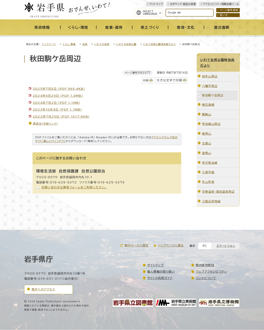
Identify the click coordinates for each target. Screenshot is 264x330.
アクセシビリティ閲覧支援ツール (221, 4)
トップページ (49, 44)
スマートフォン (225, 246)
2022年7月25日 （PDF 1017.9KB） (61, 116)
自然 (84, 44)
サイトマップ (156, 4)
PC (205, 246)
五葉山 (206, 143)
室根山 (206, 153)
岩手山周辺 (209, 76)
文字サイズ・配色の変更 (183, 4)
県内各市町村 (205, 265)
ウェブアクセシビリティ (211, 271)
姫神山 (206, 133)
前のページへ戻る (137, 245)
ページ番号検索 (229, 10)
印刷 (146, 80)
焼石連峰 (208, 104)
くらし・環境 (69, 44)
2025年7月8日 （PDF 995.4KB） (59, 88)
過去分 (45, 123)
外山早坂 (208, 182)
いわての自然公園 (126, 44)
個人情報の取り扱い (161, 271)
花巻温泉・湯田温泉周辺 (218, 191)
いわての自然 (101, 44)
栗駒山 (206, 114)
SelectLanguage (150, 12)
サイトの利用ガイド (160, 278)
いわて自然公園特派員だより (159, 44)
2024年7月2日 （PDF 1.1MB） (56, 102)
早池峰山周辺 (211, 124)
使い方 (224, 15)
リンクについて (206, 278)
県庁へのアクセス (43, 289)
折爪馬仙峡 (209, 162)
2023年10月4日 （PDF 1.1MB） (57, 109)
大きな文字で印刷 (169, 80)
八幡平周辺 (209, 86)
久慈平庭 (208, 172)
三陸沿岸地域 (211, 201)
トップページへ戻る (171, 245)
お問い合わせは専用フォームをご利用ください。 (74, 187)
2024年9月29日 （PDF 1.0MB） (58, 95)
